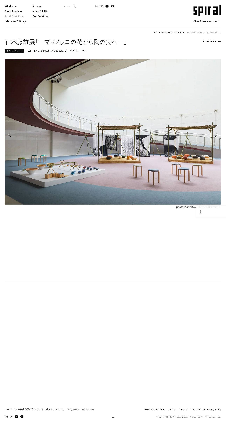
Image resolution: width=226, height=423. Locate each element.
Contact (183, 409)
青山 (29, 51)
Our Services (40, 16)
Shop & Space (13, 11)
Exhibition (179, 32)
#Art (84, 51)
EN (69, 6)
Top (155, 32)
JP (65, 6)
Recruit (172, 409)
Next (216, 135)
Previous (10, 135)
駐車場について (88, 409)
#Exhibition (75, 51)
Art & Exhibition (14, 16)
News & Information (154, 409)
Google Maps (73, 409)
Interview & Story (15, 21)
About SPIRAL (40, 11)
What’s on (10, 6)
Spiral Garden (15, 51)
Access (36, 6)
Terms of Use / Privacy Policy (206, 409)
